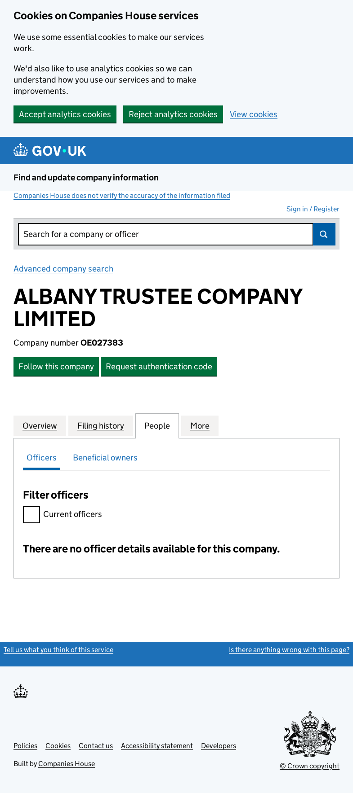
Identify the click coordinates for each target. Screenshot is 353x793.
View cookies (253, 114)
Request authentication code (159, 366)
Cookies (58, 745)
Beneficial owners (105, 457)
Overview (39, 425)
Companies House (66, 763)
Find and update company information (86, 177)
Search (324, 234)
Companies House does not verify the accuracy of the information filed (121, 195)
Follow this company (56, 366)
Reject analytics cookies (173, 114)
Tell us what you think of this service (58, 649)
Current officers (62, 515)
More (200, 425)
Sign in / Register (313, 209)
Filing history (100, 425)
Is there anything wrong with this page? (289, 649)
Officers (42, 457)
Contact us (96, 745)
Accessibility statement (157, 745)
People (157, 425)
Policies (25, 745)
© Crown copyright (310, 766)
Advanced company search (63, 268)
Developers (218, 745)
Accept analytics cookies (65, 114)
